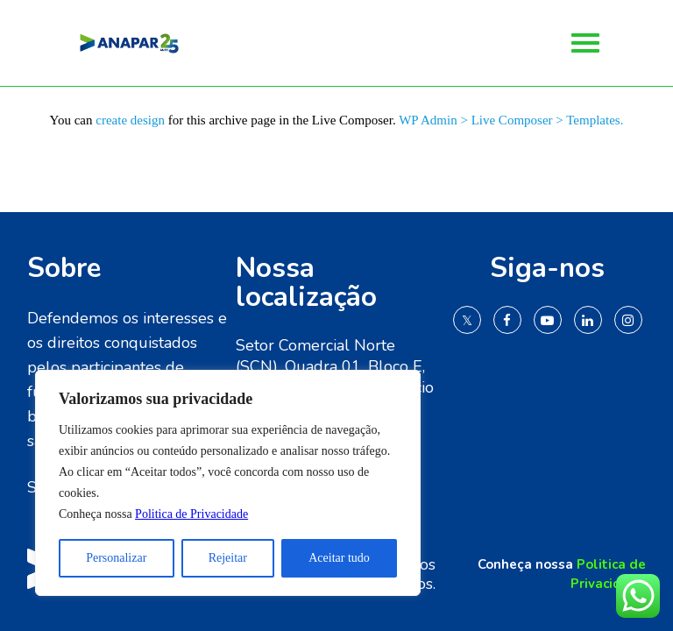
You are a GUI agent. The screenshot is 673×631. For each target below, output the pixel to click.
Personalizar (116, 557)
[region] (228, 483)
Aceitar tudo (339, 557)
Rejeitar (228, 557)
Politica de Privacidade (191, 514)
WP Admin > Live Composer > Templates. (511, 120)
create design (130, 120)
